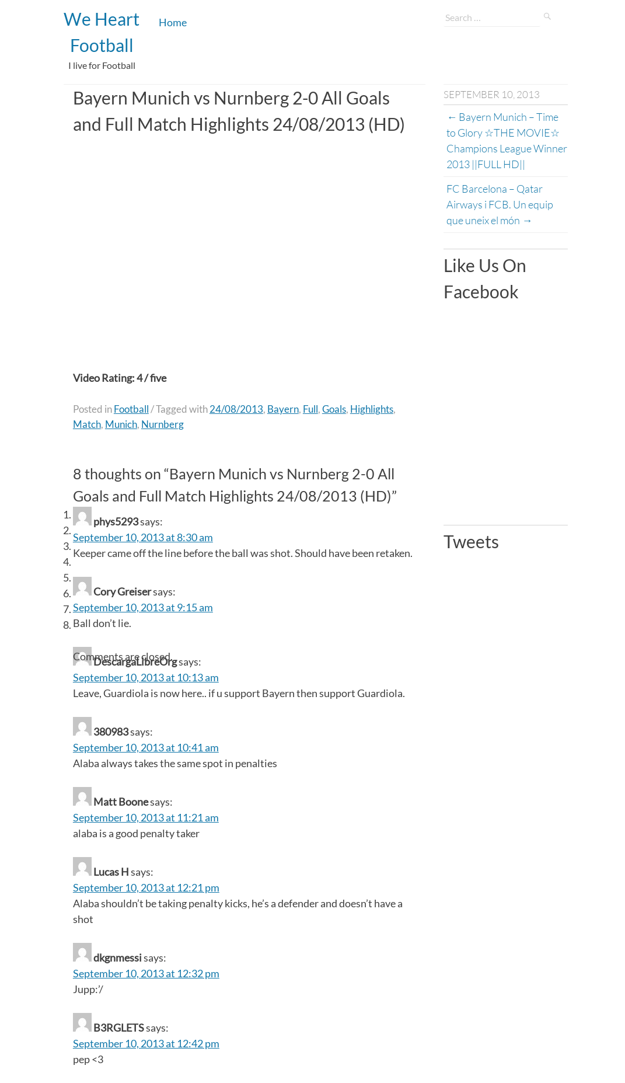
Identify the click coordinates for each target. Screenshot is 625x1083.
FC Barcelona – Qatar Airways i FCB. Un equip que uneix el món (500, 204)
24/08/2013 (236, 409)
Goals (334, 409)
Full (310, 409)
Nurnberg (162, 424)
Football (131, 409)
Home (173, 22)
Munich (121, 424)
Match (87, 424)
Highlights (371, 409)
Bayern (283, 409)
